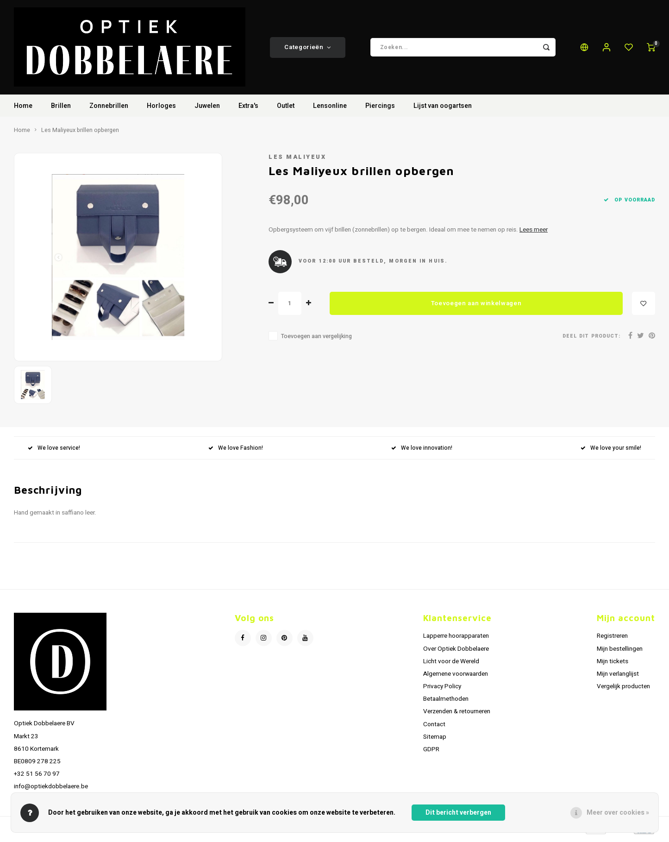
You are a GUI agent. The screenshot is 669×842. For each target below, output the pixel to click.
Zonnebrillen (108, 109)
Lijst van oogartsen (442, 109)
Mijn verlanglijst (618, 677)
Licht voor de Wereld (451, 664)
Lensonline (330, 109)
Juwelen (207, 109)
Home (23, 109)
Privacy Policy (442, 690)
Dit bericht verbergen (458, 812)
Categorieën (307, 49)
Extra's (248, 109)
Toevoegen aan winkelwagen (476, 306)
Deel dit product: (591, 339)
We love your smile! (611, 451)
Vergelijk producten (623, 690)
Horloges (161, 109)
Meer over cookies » (618, 812)
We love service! (54, 451)
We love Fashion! (235, 451)
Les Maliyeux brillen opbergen (80, 134)
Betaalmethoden (446, 702)
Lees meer (533, 233)
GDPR (431, 753)
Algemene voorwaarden (455, 677)
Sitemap (434, 740)
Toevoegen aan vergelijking (316, 340)
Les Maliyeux (297, 161)
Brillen (61, 109)
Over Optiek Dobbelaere (456, 652)
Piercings (380, 109)
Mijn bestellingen (620, 652)
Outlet (285, 109)
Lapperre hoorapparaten (456, 639)
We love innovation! (421, 451)
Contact (434, 727)
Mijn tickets (612, 664)
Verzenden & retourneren (456, 715)
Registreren (612, 639)
